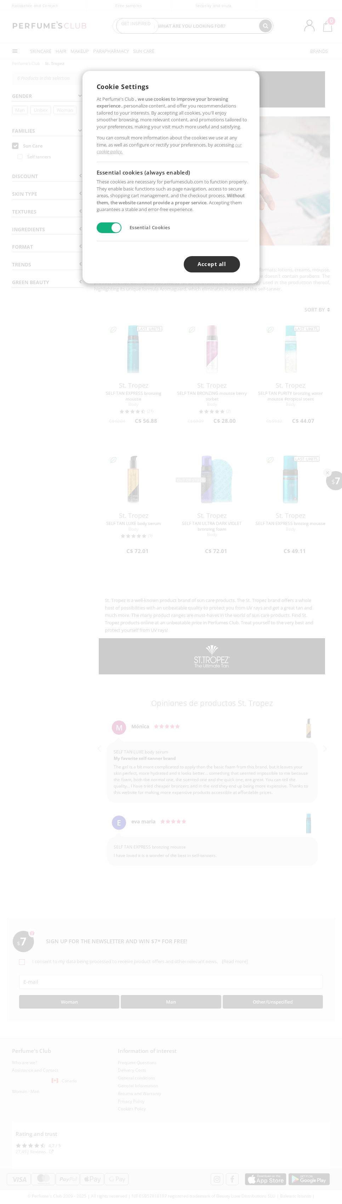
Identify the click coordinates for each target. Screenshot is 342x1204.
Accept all (212, 263)
